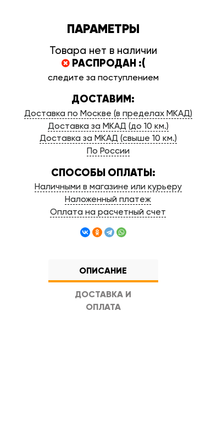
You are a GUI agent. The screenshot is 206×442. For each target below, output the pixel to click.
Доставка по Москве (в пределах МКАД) (108, 113)
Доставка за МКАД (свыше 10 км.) (108, 138)
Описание (103, 270)
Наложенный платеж (108, 199)
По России (108, 150)
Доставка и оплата (103, 300)
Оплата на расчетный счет (108, 211)
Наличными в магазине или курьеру (108, 186)
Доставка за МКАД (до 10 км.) (108, 126)
